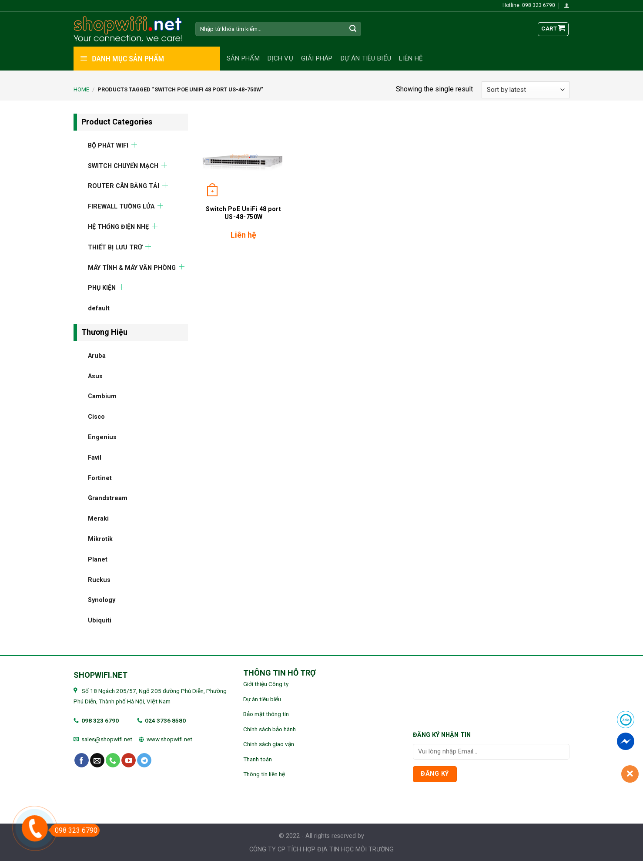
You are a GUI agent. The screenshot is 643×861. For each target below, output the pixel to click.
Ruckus (99, 579)
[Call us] (113, 760)
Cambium (102, 396)
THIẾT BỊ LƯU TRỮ (115, 247)
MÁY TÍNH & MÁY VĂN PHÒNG (132, 267)
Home (81, 89)
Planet (97, 559)
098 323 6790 (100, 720)
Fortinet (100, 477)
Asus (95, 376)
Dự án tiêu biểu (366, 58)
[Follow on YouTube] (128, 760)
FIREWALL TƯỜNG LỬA (121, 206)
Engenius (102, 437)
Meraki (98, 518)
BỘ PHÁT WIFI (108, 145)
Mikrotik (100, 538)
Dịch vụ (280, 58)
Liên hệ (411, 58)
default (99, 308)
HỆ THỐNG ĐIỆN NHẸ (118, 226)
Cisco (96, 416)
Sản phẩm (243, 58)
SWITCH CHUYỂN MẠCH (123, 165)
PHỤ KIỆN (102, 288)
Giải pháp (317, 58)
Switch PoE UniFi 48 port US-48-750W (243, 212)
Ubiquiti (99, 620)
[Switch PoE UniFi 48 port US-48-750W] (243, 156)
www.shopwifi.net (169, 739)
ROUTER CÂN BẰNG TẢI (123, 186)
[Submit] (353, 29)
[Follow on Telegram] (144, 760)
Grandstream (107, 498)
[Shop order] (525, 89)
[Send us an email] (97, 760)
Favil (94, 457)
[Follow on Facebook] (81, 760)
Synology (101, 600)
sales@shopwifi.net (106, 739)
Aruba (97, 355)
